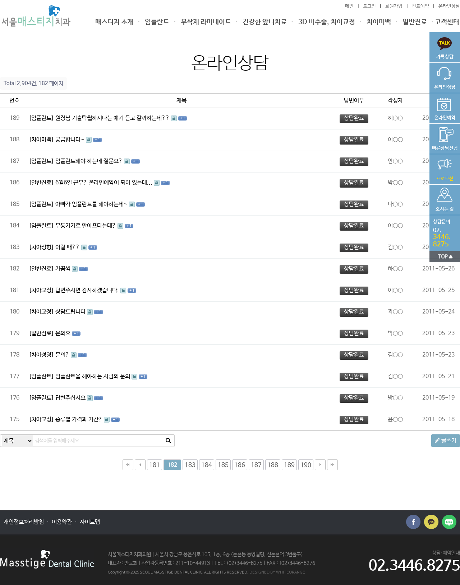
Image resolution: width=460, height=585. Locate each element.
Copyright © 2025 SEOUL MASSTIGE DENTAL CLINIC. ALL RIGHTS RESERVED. (178, 572)
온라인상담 (449, 6)
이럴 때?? (68, 247)
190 (305, 465)
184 (206, 465)
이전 (140, 464)
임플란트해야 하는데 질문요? (89, 161)
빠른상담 (444, 46)
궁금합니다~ (70, 139)
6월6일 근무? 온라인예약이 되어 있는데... (104, 182)
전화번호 (442, 231)
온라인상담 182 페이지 (36, 16)
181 (154, 465)
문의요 (63, 333)
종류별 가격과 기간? (79, 419)
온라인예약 (444, 107)
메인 (349, 6)
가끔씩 (63, 268)
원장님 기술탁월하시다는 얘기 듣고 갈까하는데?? (113, 118)
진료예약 (420, 6)
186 (239, 465)
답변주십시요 (71, 398)
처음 (128, 464)
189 (289, 465)
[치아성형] (41, 247)
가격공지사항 (444, 167)
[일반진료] (41, 182)
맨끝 (332, 464)
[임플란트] (41, 118)
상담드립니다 (71, 311)
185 (223, 465)
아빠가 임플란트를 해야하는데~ (92, 204)
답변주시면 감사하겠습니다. (87, 290)
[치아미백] (41, 139)
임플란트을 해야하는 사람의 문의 (93, 376)
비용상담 (444, 137)
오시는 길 (444, 198)
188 (272, 465)
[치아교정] (41, 290)
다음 (320, 464)
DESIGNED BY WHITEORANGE (277, 572)
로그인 (369, 6)
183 (190, 465)
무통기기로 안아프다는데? (86, 225)
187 (256, 465)
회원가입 (393, 6)
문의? (63, 355)
